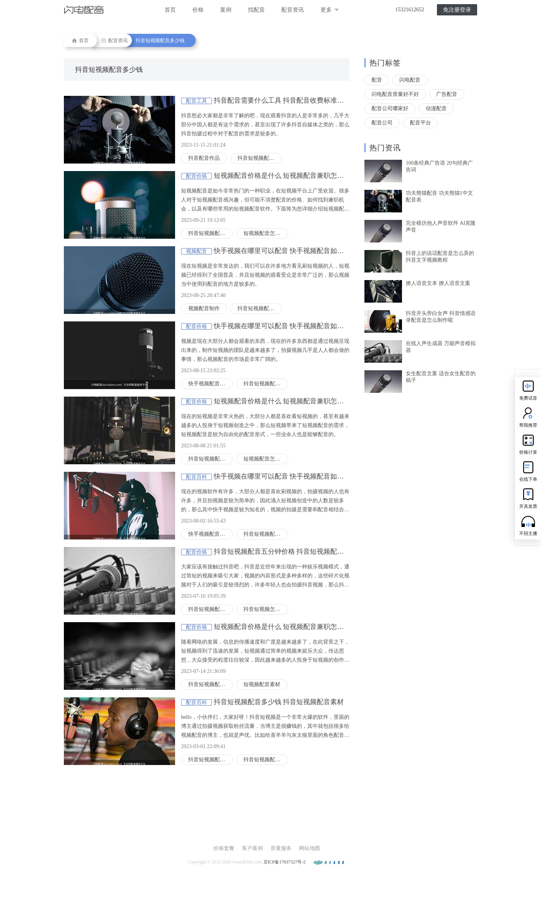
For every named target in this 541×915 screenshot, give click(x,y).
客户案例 (252, 848)
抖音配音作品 (204, 158)
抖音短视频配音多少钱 (160, 40)
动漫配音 (436, 108)
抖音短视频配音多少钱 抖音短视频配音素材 (279, 702)
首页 (170, 10)
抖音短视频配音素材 (265, 759)
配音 (377, 80)
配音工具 (196, 101)
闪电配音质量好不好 (395, 94)
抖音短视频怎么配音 (265, 609)
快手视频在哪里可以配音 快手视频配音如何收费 (286, 251)
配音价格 (196, 176)
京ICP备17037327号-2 (284, 862)
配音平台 (420, 123)
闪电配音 (409, 80)
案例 (225, 10)
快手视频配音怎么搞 (210, 383)
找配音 (256, 10)
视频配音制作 (204, 308)
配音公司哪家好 (390, 108)
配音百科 (196, 477)
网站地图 (309, 848)
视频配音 (196, 251)
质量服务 (281, 848)
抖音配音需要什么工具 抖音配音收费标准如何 (282, 100)
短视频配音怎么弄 (264, 233)
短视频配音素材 (261, 684)
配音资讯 (292, 10)
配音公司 (382, 123)
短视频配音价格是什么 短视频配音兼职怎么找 (282, 175)
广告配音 (446, 94)
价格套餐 (223, 848)
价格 (198, 10)
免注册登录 (457, 10)
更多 (329, 10)
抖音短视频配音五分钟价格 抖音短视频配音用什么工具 (296, 551)
